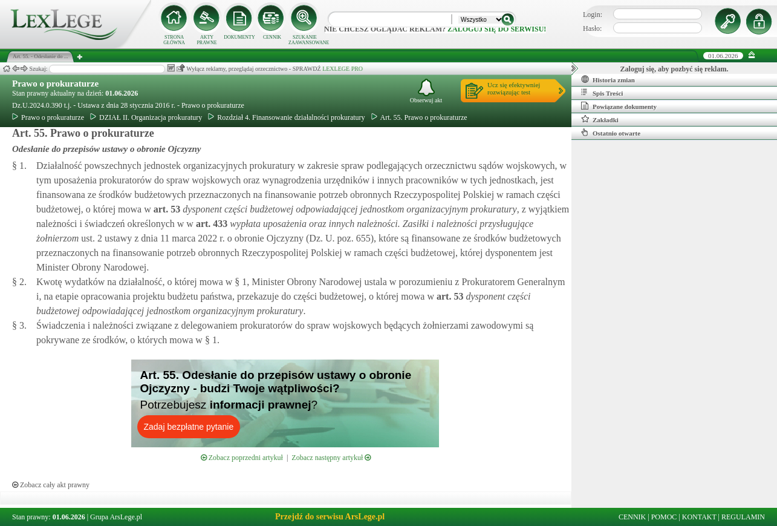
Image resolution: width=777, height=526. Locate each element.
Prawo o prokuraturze (55, 83)
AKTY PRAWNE (206, 40)
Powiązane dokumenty (619, 106)
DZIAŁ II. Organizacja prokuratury (146, 117)
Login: (592, 14)
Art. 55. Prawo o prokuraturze (419, 117)
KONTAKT (699, 517)
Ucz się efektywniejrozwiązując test (513, 88)
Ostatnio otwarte (610, 132)
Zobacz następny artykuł (331, 457)
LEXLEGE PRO (342, 68)
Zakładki (600, 119)
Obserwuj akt (426, 91)
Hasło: (592, 28)
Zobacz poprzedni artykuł (242, 457)
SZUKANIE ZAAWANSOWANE (304, 40)
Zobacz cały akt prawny (50, 485)
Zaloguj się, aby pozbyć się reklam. (674, 69)
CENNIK (272, 37)
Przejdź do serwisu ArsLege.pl (330, 516)
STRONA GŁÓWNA (174, 40)
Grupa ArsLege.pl (116, 517)
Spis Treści (602, 92)
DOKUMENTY (239, 37)
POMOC (664, 517)
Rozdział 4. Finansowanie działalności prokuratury (286, 117)
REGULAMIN (743, 517)
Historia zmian (608, 79)
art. (165, 209)
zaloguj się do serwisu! (496, 29)
